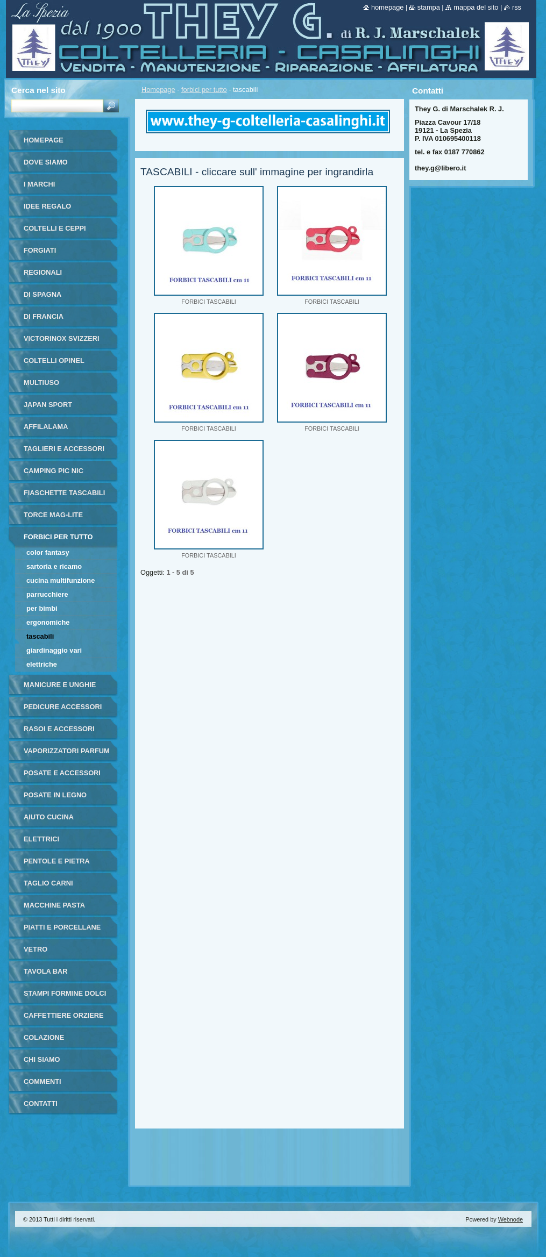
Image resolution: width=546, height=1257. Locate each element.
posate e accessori (62, 773)
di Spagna (42, 294)
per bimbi (42, 608)
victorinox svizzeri (62, 338)
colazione (44, 1037)
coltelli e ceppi (55, 228)
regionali (43, 272)
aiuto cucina (49, 817)
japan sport (48, 405)
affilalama (46, 427)
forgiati (40, 250)
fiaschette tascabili (64, 493)
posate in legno (55, 795)
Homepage (158, 89)
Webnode (510, 1219)
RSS (516, 7)
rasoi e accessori (59, 729)
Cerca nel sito (38, 90)
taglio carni (48, 883)
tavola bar (46, 971)
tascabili (40, 636)
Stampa (428, 7)
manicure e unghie (60, 685)
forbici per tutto (204, 89)
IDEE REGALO (47, 206)
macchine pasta (54, 905)
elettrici (41, 839)
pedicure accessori (63, 707)
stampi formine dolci (65, 993)
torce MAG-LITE (53, 515)
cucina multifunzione (60, 580)
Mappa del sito (475, 7)
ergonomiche (47, 622)
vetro (35, 949)
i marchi (39, 184)
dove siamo (46, 162)
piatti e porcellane (62, 927)
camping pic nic (53, 471)
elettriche (41, 664)
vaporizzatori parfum (67, 751)
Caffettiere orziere (64, 1015)
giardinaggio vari (54, 650)
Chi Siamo (42, 1059)
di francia (43, 316)
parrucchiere (47, 594)
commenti (42, 1081)
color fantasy (47, 552)
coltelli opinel (54, 360)
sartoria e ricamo (54, 566)
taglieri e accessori (64, 449)
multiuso (41, 382)
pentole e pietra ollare (57, 865)
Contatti (41, 1103)
